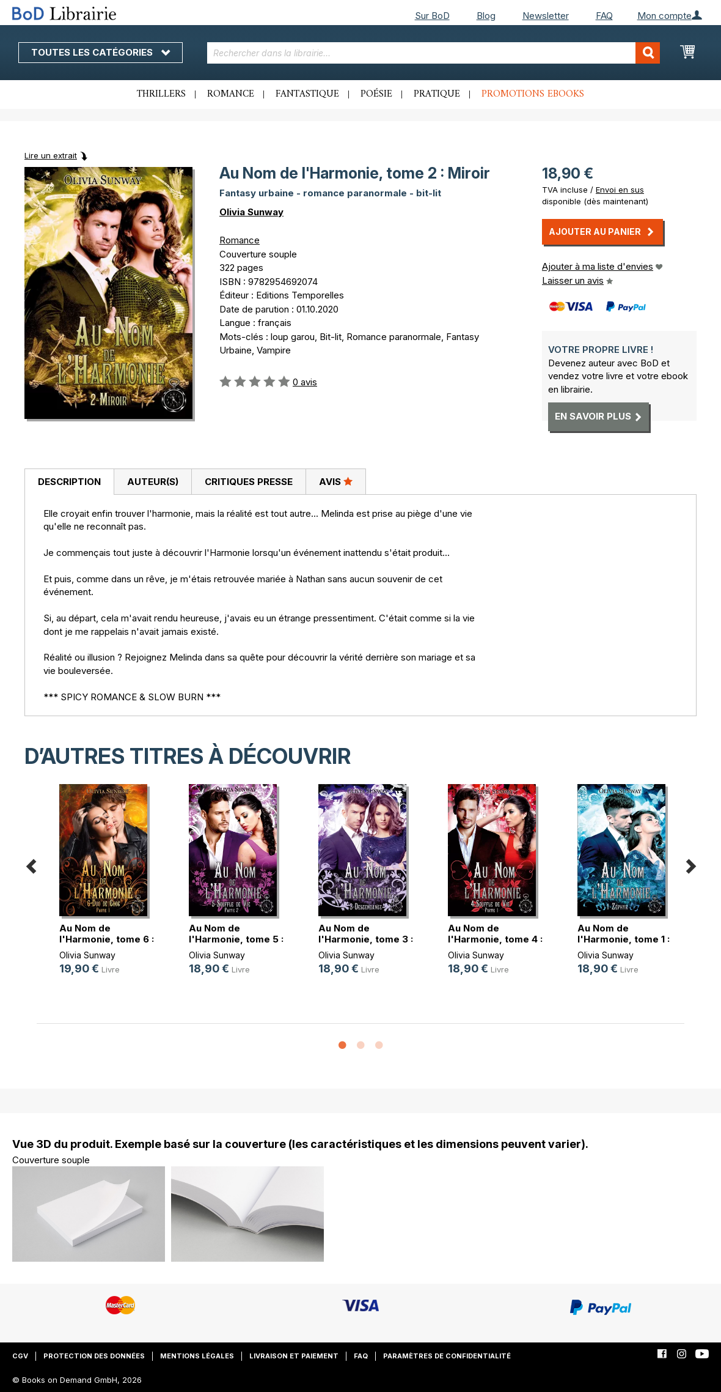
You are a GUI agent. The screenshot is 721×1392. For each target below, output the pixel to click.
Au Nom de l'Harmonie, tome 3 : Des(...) (365, 939)
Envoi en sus (620, 189)
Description (69, 481)
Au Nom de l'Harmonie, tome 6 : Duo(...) (106, 939)
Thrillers (161, 94)
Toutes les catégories (100, 52)
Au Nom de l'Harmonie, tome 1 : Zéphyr (623, 939)
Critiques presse (249, 481)
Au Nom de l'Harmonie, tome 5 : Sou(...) (236, 939)
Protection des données (94, 1356)
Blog (486, 15)
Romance (230, 94)
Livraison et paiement (294, 1356)
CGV (20, 1356)
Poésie (376, 94)
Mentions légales (197, 1356)
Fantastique (307, 94)
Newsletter (545, 15)
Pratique (437, 94)
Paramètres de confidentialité (447, 1356)
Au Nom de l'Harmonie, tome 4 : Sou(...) (495, 939)
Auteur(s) (152, 481)
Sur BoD (432, 15)
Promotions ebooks (532, 94)
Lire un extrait (50, 155)
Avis (336, 481)
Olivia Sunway (251, 212)
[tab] (69, 481)
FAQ (604, 15)
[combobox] (433, 53)
